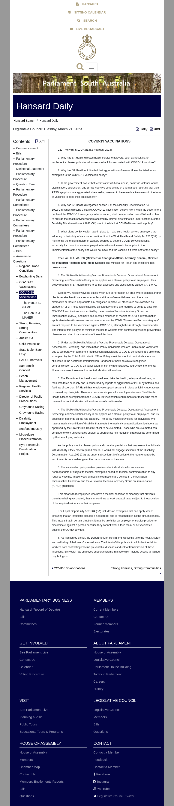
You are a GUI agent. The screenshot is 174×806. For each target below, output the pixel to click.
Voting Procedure (32, 674)
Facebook (101, 774)
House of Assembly (107, 652)
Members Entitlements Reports (42, 781)
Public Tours (28, 724)
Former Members (105, 624)
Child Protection (29, 344)
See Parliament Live (34, 652)
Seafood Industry (30, 428)
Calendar (26, 667)
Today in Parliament (107, 674)
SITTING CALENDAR (87, 12)
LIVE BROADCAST (87, 29)
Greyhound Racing (31, 407)
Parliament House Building (112, 667)
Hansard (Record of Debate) (40, 609)
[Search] (81, 68)
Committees (28, 624)
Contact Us (101, 617)
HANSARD (87, 4)
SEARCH (87, 20)
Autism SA (26, 338)
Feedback (100, 759)
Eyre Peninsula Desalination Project (29, 449)
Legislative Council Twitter (113, 796)
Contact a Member (106, 752)
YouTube (101, 789)
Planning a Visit (31, 717)
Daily (142, 129)
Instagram (102, 781)
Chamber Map (30, 767)
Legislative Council (106, 659)
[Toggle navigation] (92, 67)
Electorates (101, 631)
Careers (99, 681)
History (98, 689)
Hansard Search (24, 120)
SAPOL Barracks (30, 360)
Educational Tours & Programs (41, 731)
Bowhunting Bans (31, 276)
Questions (100, 731)
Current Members (105, 609)
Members (100, 717)
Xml (155, 129)
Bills (23, 617)
